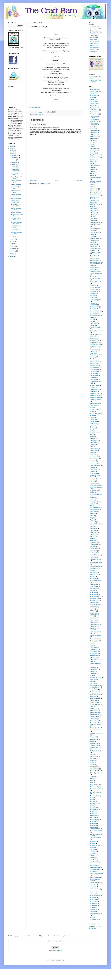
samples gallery (94, 686)
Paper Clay (93, 620)
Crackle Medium (94, 287)
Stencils (92, 760)
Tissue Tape (93, 815)
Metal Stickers (94, 584)
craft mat (92, 295)
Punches (92, 671)
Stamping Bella (94, 739)
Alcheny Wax (93, 106)
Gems (91, 434)
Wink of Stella (94, 899)
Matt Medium (93, 572)
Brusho (92, 167)
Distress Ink (93, 363)
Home (56, 180)
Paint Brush (93, 618)
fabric (91, 407)
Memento (92, 576)
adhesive (92, 97)
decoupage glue (94, 340)
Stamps (92, 741)
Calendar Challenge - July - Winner (17, 223)
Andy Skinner (93, 130)
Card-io (92, 216)
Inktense (92, 500)
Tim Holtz (92, 801)
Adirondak (93, 99)
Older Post (79, 180)
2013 (11, 254)
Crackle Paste (94, 289)
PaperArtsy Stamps (95, 635)
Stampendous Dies (95, 728)
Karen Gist (93, 530)
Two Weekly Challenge (96, 830)
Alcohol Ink (93, 108)
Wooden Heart (94, 903)
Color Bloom (93, 250)
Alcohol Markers (94, 114)
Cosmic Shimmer (94, 268)
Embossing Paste (95, 395)
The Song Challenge (95, 792)
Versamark (93, 849)
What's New (93, 885)
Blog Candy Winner (95, 155)
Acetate (92, 93)
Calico (91, 184)
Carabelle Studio (94, 195)
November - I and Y (95, 29)
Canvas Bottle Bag (95, 191)
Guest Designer (94, 459)
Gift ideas (92, 438)
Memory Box (93, 578)
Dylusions (92, 387)
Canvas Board (94, 189)
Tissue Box (93, 811)
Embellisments (94, 391)
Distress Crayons (94, 361)
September (15, 162)
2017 (11, 148)
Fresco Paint (93, 421)
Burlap (92, 173)
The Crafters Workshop (96, 789)
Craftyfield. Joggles (95, 315)
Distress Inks (93, 365)
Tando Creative (94, 785)
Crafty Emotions (94, 307)
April (13, 243)
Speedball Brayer (94, 714)
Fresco (92, 417)
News (91, 609)
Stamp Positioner (94, 716)
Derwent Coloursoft (95, 344)
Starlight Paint (94, 745)
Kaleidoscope (93, 528)
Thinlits (92, 799)
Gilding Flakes (94, 440)
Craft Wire (93, 297)
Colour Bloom (94, 256)
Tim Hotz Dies (94, 809)
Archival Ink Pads (95, 136)
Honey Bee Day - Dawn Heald (15, 201)
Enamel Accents (94, 403)
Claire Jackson (94, 232)
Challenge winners (95, 222)
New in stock (93, 607)
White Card (93, 887)
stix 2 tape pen (94, 767)
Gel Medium (93, 424)
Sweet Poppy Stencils (96, 773)
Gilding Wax (93, 442)
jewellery (92, 513)
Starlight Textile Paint (96, 747)
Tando (91, 782)
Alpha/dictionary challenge (94, 116)
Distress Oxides (94, 371)
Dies (91, 359)
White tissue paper (95, 895)
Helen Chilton (93, 469)
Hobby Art (93, 471)
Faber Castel (93, 405)
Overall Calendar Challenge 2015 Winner (94, 614)
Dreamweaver (94, 379)
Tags (91, 780)
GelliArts (92, 428)
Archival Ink (93, 134)
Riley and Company (95, 677)
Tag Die (92, 778)
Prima (91, 661)
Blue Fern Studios (95, 157)
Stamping (92, 737)
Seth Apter (93, 696)
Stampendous (94, 721)
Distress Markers (94, 367)
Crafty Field (93, 309)
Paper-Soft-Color (94, 624)
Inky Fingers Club (95, 502)
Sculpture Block (94, 692)
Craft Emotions (94, 291)
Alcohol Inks (93, 112)
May (13, 241)
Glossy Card (93, 450)
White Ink (92, 891)
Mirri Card (93, 590)
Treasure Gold (94, 821)
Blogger (63, 960)
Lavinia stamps (94, 544)
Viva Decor (93, 860)
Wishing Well (93, 901)
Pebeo (92, 643)
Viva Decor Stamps (95, 862)
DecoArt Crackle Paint (96, 327)
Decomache (93, 338)
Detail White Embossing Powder (95, 354)
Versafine (92, 843)
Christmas (93, 230)
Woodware (93, 911)
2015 (11, 153)
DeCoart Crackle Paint (96, 331)
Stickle (92, 762)
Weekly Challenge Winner (16, 181)
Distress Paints (94, 373)
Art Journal (93, 138)
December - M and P (95, 27)
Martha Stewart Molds (96, 562)
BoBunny (92, 161)
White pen (93, 893)
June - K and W (94, 39)
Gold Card (93, 452)
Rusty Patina (93, 679)
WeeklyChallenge (38, 114)
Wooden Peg (93, 907)
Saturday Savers (94, 688)
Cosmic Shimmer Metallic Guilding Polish (96, 277)
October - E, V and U (95, 31)
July (13, 236)
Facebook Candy (94, 409)
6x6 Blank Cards (94, 91)
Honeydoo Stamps (95, 479)
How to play (93, 51)
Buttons (92, 175)
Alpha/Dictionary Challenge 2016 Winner (94, 124)
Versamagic (93, 847)
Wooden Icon (93, 905)
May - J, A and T (94, 41)
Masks (92, 570)
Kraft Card (93, 540)
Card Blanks (93, 210)
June (13, 239)
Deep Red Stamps (95, 342)
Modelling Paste (94, 600)
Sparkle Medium (94, 712)
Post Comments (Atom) (43, 183)
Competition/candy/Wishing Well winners (96, 262)
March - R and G (94, 45)
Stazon (92, 754)
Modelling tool (94, 602)
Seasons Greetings (95, 694)
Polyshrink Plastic (95, 659)
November (15, 157)
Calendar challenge (95, 177)
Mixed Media (93, 594)
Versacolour (93, 841)
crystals (92, 317)
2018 (11, 146)
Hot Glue (92, 481)
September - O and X (96, 33)
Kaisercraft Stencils (95, 524)
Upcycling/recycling (95, 837)
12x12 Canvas (94, 89)
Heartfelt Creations (95, 465)
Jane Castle (93, 511)
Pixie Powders (94, 655)
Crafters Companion (95, 300)
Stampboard (93, 719)
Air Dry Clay (93, 101)
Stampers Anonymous (96, 733)
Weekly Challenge (16, 167)
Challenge (93, 220)
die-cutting (93, 357)
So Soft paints (94, 710)
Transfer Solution (94, 819)
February (14, 248)
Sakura (92, 681)
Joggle (92, 518)
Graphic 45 (93, 455)
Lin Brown (93, 546)
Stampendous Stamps (96, 730)
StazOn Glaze (94, 756)
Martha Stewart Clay (95, 559)
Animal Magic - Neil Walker (16, 177)
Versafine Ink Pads (95, 845)
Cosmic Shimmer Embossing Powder (95, 270)
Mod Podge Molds (95, 598)
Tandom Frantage (95, 787)
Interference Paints (95, 507)
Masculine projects (95, 566)
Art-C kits (92, 140)
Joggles (92, 520)
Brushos (92, 171)
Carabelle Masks (94, 193)
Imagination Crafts (95, 485)
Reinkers (92, 673)
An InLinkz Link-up (35, 107)
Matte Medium (94, 574)
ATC (91, 142)
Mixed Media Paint (95, 596)
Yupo (91, 917)
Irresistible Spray (94, 509)
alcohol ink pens (94, 110)
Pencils (92, 645)
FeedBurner (59, 950)
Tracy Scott (93, 817)
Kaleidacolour (94, 526)
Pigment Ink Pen (94, 651)
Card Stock (93, 212)
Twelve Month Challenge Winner (95, 827)
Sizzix (91, 706)
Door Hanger (93, 377)
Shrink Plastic (94, 700)
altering (92, 128)
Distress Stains (94, 375)
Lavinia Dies (93, 542)
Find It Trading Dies (95, 413)
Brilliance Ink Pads (95, 165)
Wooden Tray (93, 909)
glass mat (92, 444)
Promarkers (93, 667)
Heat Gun (92, 467)
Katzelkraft (93, 534)
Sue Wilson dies (94, 769)
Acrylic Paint (93, 95)
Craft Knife (93, 293)
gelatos (92, 426)
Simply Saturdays (95, 704)
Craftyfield (93, 313)
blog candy (93, 153)
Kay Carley (93, 536)
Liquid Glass (93, 551)
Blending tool (93, 151)
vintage (92, 857)
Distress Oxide (94, 369)
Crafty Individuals (94, 311)
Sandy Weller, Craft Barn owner (95, 81)
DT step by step (94, 385)
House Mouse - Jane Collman (17, 219)
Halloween (93, 461)
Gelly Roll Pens (94, 432)
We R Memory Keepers (96, 873)
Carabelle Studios (95, 204)
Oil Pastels (93, 611)
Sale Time (93, 683)
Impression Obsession (96, 494)
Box (91, 163)
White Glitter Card (95, 889)
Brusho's (92, 169)
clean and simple (94, 238)
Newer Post (33, 180)
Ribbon (92, 675)
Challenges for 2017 (95, 224)
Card (91, 206)
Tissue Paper (93, 813)
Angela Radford (94, 132)
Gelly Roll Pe (93, 430)
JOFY (91, 515)
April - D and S (94, 43)
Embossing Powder (95, 397)
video (91, 855)
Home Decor (93, 473)
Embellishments (94, 389)
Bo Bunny (92, 159)
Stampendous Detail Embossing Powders (95, 723)
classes (92, 234)
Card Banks (93, 208)
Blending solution (94, 148)
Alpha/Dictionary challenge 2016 (94, 120)
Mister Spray (93, 592)
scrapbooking (93, 690)
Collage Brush (94, 246)
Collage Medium (94, 248)
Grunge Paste (94, 457)
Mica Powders (94, 586)
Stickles (92, 764)
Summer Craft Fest (95, 771)
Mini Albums (93, 588)
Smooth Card (93, 708)
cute (91, 321)
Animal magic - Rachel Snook (15, 169)
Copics (92, 265)
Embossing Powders (95, 399)
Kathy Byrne (93, 532)
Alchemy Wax (94, 103)
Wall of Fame (93, 865)
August (14, 164)
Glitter (91, 446)
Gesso (92, 436)
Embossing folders (95, 393)
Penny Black (93, 647)
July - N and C (94, 37)
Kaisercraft (93, 522)
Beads (92, 146)
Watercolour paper (95, 867)
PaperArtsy (93, 626)
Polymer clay (93, 657)
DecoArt (92, 325)
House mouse (94, 483)
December (15, 155)
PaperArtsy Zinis (94, 639)
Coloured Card (94, 258)
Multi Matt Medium (95, 604)
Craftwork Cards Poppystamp (94, 304)
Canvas (92, 187)
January (14, 251)
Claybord (92, 236)
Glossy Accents (94, 448)
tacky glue (93, 776)
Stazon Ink (93, 758)
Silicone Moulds (94, 702)
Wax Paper (93, 871)
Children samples (95, 228)
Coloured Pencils (94, 260)
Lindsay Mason (94, 549)
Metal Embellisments (95, 580)
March (13, 246)
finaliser (92, 411)
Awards (92, 144)
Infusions (92, 497)
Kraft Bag (92, 538)
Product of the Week (95, 663)
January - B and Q (95, 49)
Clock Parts (93, 244)
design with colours (95, 346)
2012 (11, 256)
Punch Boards (94, 669)
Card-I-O (92, 214)
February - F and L (95, 47)
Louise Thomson (94, 555)
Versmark (92, 853)
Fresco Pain (93, 419)
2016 (11, 151)
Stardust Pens (94, 743)
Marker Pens (93, 557)
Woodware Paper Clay (96, 913)
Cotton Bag (93, 285)
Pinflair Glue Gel (94, 653)
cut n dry (92, 319)
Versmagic (93, 851)
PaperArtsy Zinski (95, 641)
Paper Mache (93, 622)
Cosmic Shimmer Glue (96, 273)
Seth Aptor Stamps (95, 698)
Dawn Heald (93, 323)
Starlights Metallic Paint (96, 751)
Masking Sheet (94, 568)
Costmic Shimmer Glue (96, 282)
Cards (91, 218)
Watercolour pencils (95, 869)
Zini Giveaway (94, 919)
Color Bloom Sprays (95, 252)
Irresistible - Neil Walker (15, 191)
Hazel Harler (93, 463)
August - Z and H (94, 35)
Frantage (92, 415)
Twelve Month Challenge (94, 824)
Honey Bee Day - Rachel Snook (15, 205)
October (14, 160)
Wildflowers (93, 897)
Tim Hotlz (92, 807)
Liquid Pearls (93, 553)
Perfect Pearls (94, 649)
